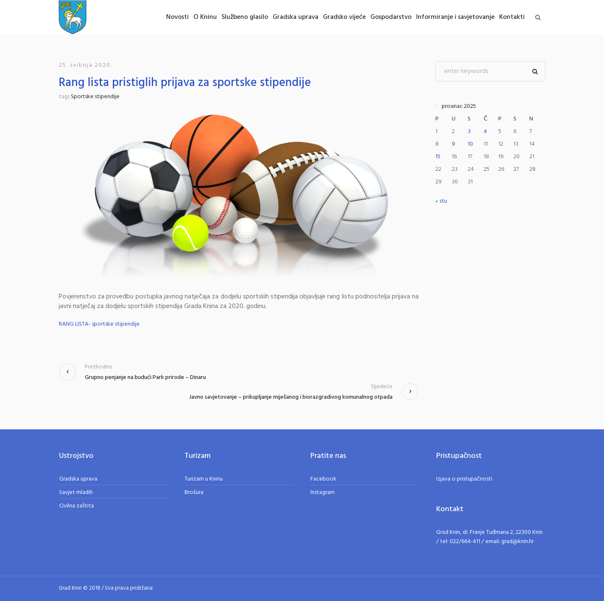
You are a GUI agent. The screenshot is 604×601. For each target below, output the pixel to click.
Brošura (194, 492)
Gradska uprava (78, 479)
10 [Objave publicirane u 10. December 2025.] (470, 144)
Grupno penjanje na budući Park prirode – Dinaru (145, 377)
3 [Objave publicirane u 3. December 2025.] (469, 131)
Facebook (323, 479)
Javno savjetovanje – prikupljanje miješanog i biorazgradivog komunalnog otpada (291, 397)
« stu (441, 201)
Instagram (322, 492)
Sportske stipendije (95, 97)
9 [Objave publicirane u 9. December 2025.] (453, 144)
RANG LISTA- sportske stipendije (99, 324)
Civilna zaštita (76, 506)
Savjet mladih (76, 492)
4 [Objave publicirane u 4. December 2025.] (485, 131)
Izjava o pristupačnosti (464, 479)
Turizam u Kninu (204, 479)
